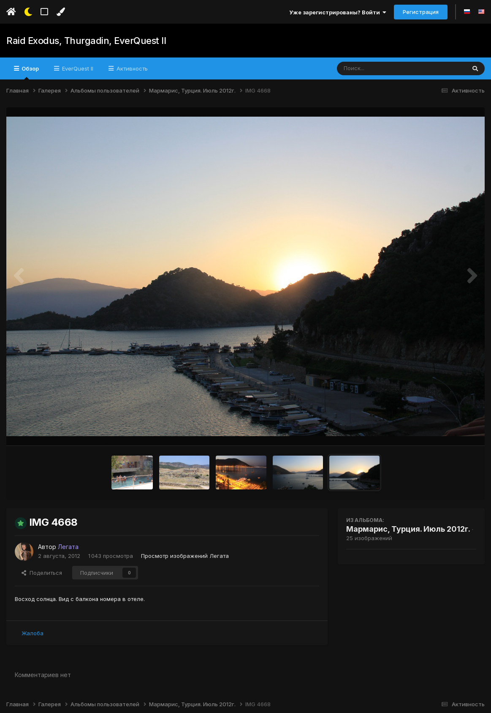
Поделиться (42, 572)
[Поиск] (385, 68)
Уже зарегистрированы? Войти (337, 12)
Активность (131, 68)
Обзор (29, 72)
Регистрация (421, 11)
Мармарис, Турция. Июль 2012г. (408, 529)
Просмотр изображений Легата (185, 555)
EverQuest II (76, 68)
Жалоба (32, 633)
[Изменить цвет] (60, 11)
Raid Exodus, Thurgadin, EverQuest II (86, 40)
